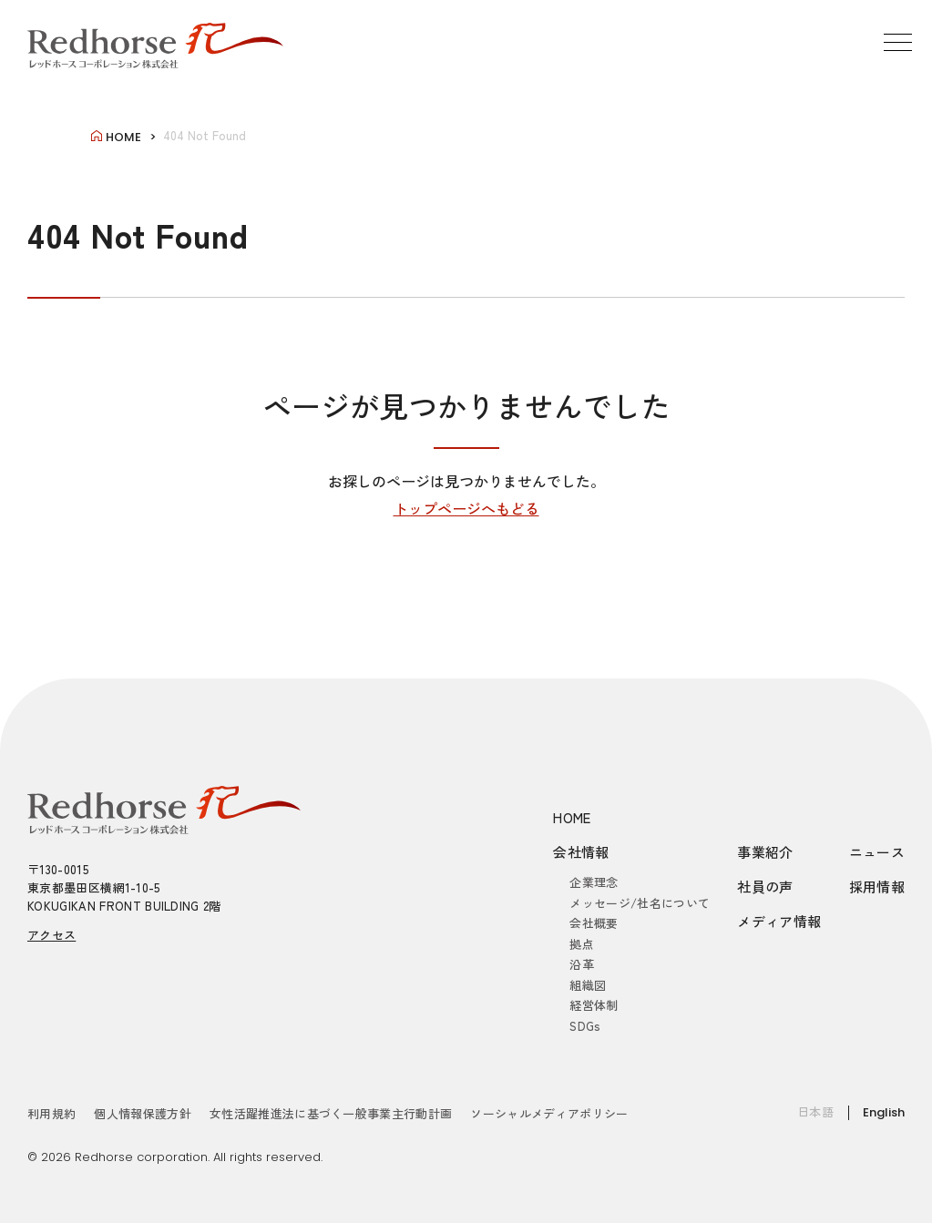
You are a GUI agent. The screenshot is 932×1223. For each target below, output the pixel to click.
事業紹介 (765, 851)
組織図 (587, 985)
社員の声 (765, 886)
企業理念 (593, 882)
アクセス (51, 934)
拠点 (581, 944)
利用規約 (51, 1113)
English (884, 1112)
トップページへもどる (466, 508)
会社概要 (593, 923)
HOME (572, 817)
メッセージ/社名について (639, 903)
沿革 (581, 964)
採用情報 (877, 886)
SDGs (584, 1025)
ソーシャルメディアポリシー (549, 1113)
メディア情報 (779, 921)
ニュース (877, 851)
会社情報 (581, 851)
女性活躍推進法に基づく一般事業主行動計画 (331, 1113)
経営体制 (593, 1005)
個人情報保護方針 (142, 1113)
